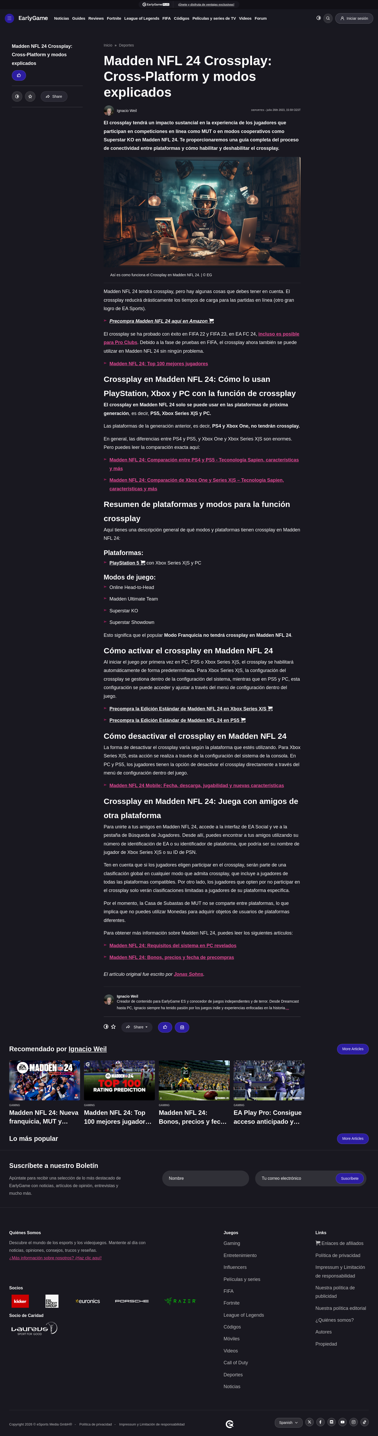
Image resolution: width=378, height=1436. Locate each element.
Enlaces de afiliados (340, 1243)
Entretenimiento (240, 1255)
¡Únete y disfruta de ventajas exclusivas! (206, 4)
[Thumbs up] (19, 75)
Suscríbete (350, 1178)
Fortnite (117, 18)
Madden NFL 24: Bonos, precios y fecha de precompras (171, 957)
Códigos (184, 18)
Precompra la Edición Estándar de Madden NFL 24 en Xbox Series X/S (190, 708)
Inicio (108, 45)
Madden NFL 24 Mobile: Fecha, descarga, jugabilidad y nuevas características (196, 785)
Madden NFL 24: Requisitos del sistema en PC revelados (173, 945)
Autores (324, 1332)
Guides (81, 18)
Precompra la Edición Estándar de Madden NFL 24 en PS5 (177, 720)
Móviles (232, 1338)
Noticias (64, 18)
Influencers (235, 1267)
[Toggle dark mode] (317, 18)
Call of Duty (236, 1362)
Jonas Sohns (188, 974)
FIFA (169, 18)
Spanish (285, 1422)
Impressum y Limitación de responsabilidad (152, 1424)
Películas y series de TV (217, 18)
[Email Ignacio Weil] (182, 1027)
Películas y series (242, 1279)
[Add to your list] (30, 96)
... (287, 1008)
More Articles (353, 1049)
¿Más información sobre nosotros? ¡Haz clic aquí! (55, 1258)
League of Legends (144, 18)
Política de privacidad (338, 1255)
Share (54, 96)
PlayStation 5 (127, 563)
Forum (264, 18)
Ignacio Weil (127, 996)
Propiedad (326, 1344)
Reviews (99, 18)
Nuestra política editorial (341, 1308)
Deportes (126, 45)
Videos (248, 18)
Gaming (232, 1243)
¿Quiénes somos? (335, 1320)
